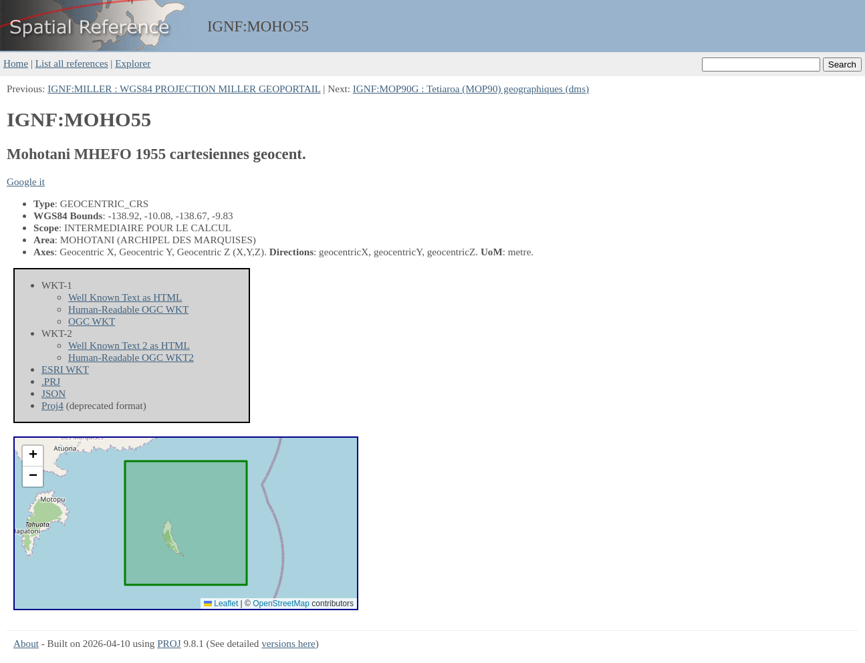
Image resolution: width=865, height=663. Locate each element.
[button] (33, 456)
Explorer (132, 63)
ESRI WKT (65, 369)
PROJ (168, 643)
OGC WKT (91, 321)
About (26, 643)
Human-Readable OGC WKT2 (131, 357)
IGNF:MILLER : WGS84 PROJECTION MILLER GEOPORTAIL (183, 88)
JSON (53, 393)
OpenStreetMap (281, 603)
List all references (71, 63)
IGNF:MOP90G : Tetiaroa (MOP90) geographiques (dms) (471, 88)
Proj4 (52, 405)
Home (15, 63)
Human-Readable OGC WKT (128, 309)
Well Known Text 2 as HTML (129, 345)
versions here (288, 643)
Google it (26, 181)
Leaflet (221, 603)
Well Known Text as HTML (125, 297)
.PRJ (50, 381)
